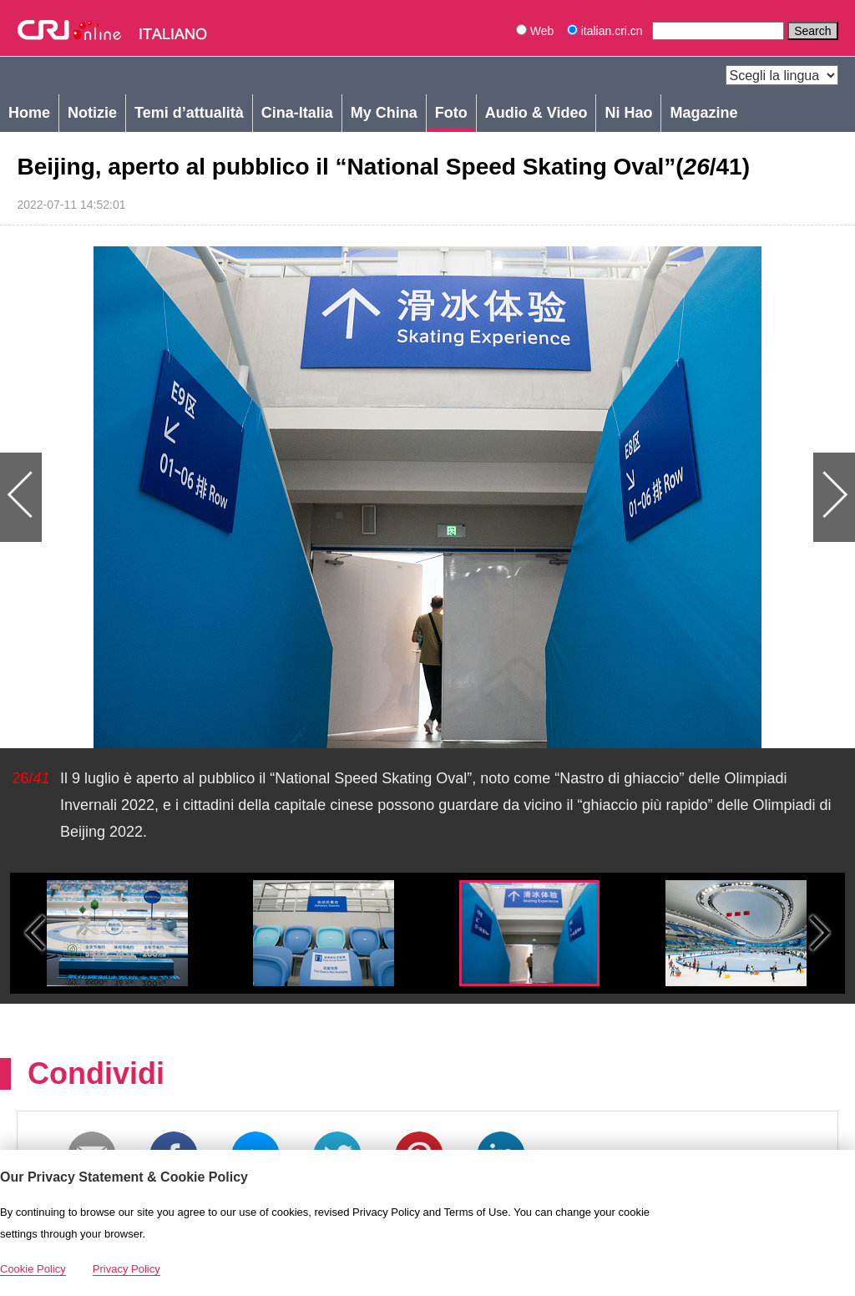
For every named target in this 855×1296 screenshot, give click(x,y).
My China (384, 112)
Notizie (92, 112)
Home (29, 112)
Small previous (35, 933)
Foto (451, 112)
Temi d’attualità (189, 112)
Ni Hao (628, 112)
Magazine (703, 112)
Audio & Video (536, 112)
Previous (214, 497)
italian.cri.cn (606, 31)
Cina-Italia (297, 112)
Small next (820, 933)
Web (535, 31)
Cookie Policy (33, 1269)
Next (641, 497)
